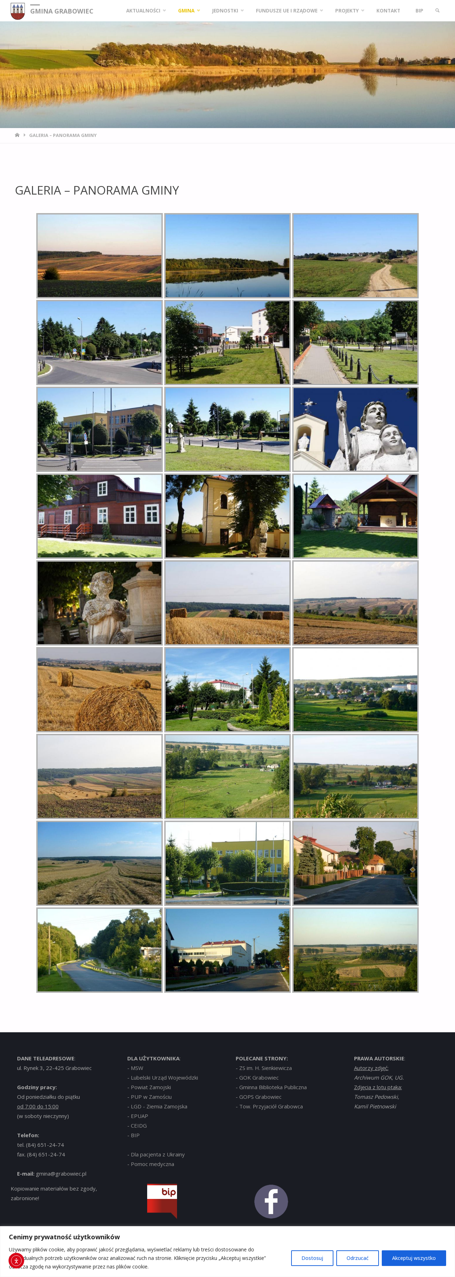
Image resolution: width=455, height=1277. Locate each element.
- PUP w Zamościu (149, 1096)
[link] (437, 10)
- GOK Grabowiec (257, 1077)
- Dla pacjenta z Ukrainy (156, 1154)
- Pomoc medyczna (150, 1163)
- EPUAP (137, 1115)
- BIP (133, 1135)
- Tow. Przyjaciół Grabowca (269, 1106)
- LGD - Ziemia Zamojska (157, 1106)
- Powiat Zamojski (149, 1087)
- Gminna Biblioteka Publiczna (271, 1087)
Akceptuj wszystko (414, 1258)
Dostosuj (312, 1258)
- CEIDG (137, 1125)
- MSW (135, 1067)
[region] (227, 1251)
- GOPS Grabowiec (259, 1096)
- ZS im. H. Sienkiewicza (264, 1067)
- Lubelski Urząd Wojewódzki (162, 1077)
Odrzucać (358, 1258)
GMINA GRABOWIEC (61, 11)
